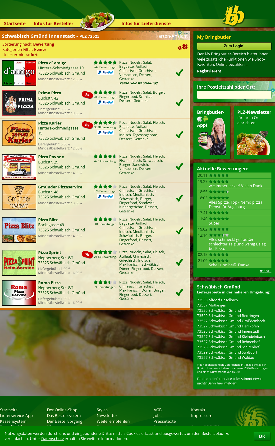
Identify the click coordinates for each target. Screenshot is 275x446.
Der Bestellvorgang (64, 421)
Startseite (15, 23)
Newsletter (107, 415)
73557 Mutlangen (211, 305)
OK (262, 436)
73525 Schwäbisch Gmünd (219, 310)
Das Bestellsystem (64, 415)
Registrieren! (209, 71)
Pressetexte (165, 421)
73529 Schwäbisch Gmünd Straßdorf (227, 352)
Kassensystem (13, 421)
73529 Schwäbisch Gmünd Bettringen (228, 315)
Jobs (157, 415)
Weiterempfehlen (113, 421)
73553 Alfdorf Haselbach (217, 299)
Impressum (201, 415)
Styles (102, 409)
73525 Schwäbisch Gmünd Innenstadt (228, 331)
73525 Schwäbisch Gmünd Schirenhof (228, 347)
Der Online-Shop (62, 409)
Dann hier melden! (222, 383)
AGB (158, 409)
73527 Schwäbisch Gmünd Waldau (225, 357)
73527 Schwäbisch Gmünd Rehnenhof (228, 341)
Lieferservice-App (16, 415)
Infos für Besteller (53, 23)
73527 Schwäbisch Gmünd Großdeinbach (231, 320)
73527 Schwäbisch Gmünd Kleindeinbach (231, 336)
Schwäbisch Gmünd (218, 287)
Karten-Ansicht (172, 36)
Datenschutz (52, 438)
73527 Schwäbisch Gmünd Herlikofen (228, 326)
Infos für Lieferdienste (146, 23)
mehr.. (265, 270)
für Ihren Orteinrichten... (254, 132)
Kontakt (198, 409)
